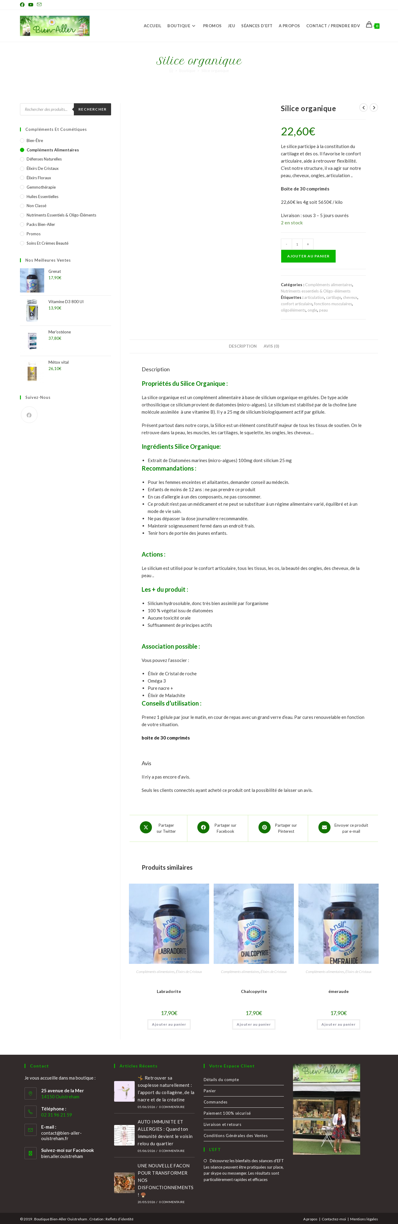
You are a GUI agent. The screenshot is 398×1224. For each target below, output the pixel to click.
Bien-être (35, 140)
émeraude (338, 989)
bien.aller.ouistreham (62, 1154)
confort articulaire (296, 303)
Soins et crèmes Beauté (47, 243)
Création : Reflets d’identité (111, 1217)
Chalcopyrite (254, 989)
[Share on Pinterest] (278, 827)
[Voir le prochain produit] (374, 107)
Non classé (36, 205)
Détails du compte (221, 1077)
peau (323, 310)
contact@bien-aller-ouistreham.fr (61, 1133)
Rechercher (92, 109)
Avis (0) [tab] (271, 346)
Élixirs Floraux (39, 177)
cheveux (350, 297)
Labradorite (169, 989)
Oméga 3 (157, 680)
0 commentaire (172, 1105)
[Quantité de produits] (297, 244)
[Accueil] (171, 70)
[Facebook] (29, 414)
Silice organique (215, 70)
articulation (314, 297)
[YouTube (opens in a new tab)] (30, 5)
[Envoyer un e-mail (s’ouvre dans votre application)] (39, 5)
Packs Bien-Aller (41, 224)
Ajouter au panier (308, 256)
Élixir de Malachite (167, 695)
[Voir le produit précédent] (363, 107)
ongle (312, 310)
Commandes (216, 1099)
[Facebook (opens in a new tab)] (23, 5)
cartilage (333, 297)
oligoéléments (293, 310)
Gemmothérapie (41, 187)
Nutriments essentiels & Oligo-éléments (315, 291)
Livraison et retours (223, 1122)
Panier (210, 1088)
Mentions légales (364, 1217)
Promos (34, 233)
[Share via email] (343, 827)
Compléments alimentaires (328, 284)
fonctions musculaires (333, 303)
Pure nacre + (160, 688)
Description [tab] (243, 346)
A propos (310, 1217)
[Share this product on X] (158, 827)
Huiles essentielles (42, 196)
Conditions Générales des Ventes (236, 1133)
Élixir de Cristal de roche (172, 673)
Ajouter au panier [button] (169, 1022)
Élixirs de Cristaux (189, 969)
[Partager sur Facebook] (217, 827)
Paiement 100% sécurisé (227, 1111)
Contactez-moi (334, 1217)
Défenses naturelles (44, 159)
